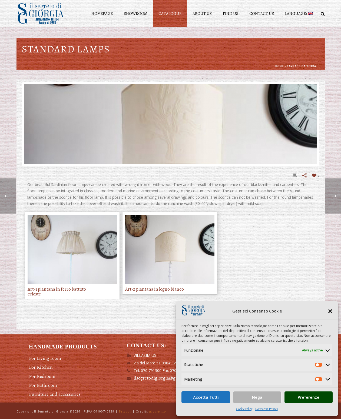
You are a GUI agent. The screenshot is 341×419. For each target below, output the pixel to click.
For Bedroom (42, 376)
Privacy (125, 411)
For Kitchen (41, 367)
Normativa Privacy (266, 409)
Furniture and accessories (55, 394)
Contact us (261, 13)
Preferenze (308, 397)
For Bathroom (43, 385)
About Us (202, 13)
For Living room (45, 358)
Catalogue (169, 13)
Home (279, 66)
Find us (230, 13)
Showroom (135, 13)
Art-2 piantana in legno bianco (154, 289)
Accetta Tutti (206, 397)
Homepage (102, 13)
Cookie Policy (244, 409)
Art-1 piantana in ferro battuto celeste (57, 292)
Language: (299, 13)
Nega (257, 397)
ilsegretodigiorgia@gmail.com (164, 377)
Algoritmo (157, 411)
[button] (330, 311)
